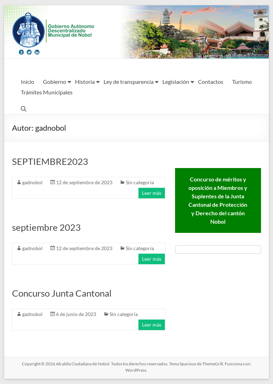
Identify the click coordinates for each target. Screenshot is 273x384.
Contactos (210, 81)
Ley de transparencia (129, 81)
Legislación (175, 81)
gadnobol (32, 182)
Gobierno (54, 81)
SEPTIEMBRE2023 (50, 161)
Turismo (242, 81)
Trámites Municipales (47, 92)
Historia (85, 81)
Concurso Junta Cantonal (62, 293)
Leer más (151, 193)
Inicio (27, 81)
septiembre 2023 (46, 227)
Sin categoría (140, 182)
